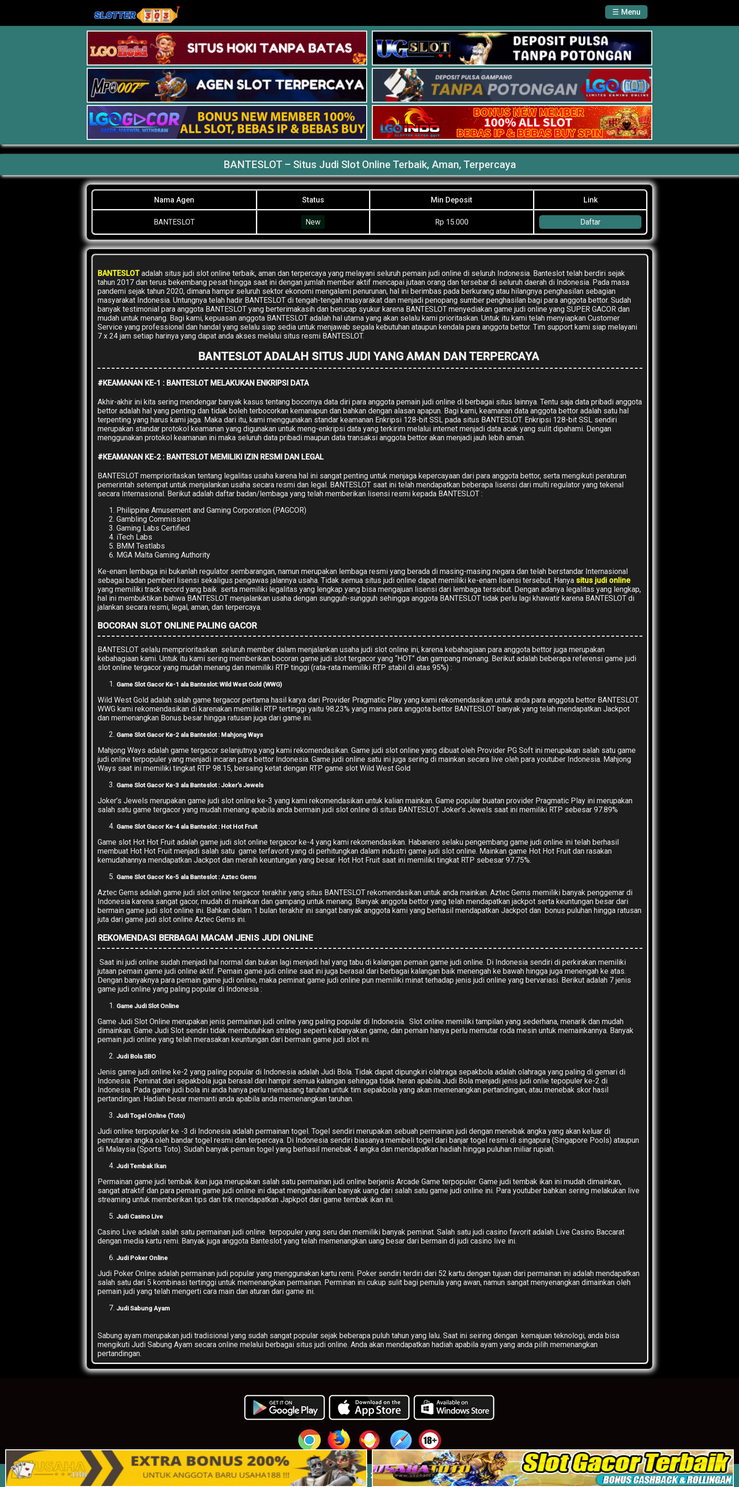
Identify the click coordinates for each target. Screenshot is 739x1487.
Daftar (590, 222)
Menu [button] (630, 12)
